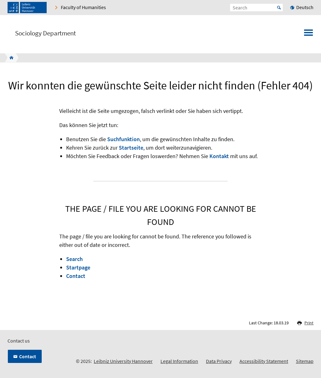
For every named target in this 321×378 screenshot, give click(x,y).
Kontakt (219, 156)
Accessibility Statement (263, 361)
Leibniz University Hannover (123, 361)
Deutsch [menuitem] (304, 7)
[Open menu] (308, 34)
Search (74, 259)
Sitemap (304, 361)
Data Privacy (219, 361)
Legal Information (179, 361)
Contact (75, 276)
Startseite (131, 147)
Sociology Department (45, 33)
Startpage (78, 267)
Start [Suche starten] (279, 7)
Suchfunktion (123, 139)
